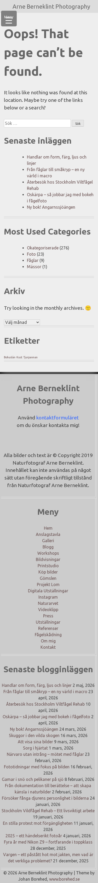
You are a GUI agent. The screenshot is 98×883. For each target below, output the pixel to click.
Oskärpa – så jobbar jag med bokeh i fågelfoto (46, 716)
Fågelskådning (48, 634)
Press (48, 615)
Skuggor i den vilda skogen (34, 735)
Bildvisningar (48, 559)
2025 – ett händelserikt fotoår (33, 835)
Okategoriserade (43, 247)
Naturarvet (48, 603)
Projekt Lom (48, 584)
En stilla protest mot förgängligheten (38, 823)
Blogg (48, 547)
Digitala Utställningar (48, 590)
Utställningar (48, 622)
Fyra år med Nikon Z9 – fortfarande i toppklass (48, 842)
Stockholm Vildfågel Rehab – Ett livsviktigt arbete (48, 810)
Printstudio (48, 565)
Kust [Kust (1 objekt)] (19, 357)
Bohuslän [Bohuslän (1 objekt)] (9, 357)
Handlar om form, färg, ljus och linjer (37, 685)
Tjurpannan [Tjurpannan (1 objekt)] (30, 357)
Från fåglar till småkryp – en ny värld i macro (45, 691)
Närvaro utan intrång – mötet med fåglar (45, 754)
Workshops (48, 553)
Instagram (48, 597)
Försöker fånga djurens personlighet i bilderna (45, 798)
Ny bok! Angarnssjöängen (51, 207)
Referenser (48, 628)
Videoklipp (48, 609)
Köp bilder (48, 572)
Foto (31, 254)
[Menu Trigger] (9, 18)
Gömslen (48, 578)
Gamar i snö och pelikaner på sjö (33, 779)
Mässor (34, 266)
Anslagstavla (48, 534)
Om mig (48, 641)
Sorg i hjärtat (35, 748)
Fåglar (32, 260)
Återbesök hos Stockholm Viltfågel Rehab (45, 704)
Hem (48, 528)
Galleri (48, 540)
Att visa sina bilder (35, 741)
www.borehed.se (64, 879)
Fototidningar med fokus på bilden (37, 766)
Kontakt (48, 647)
